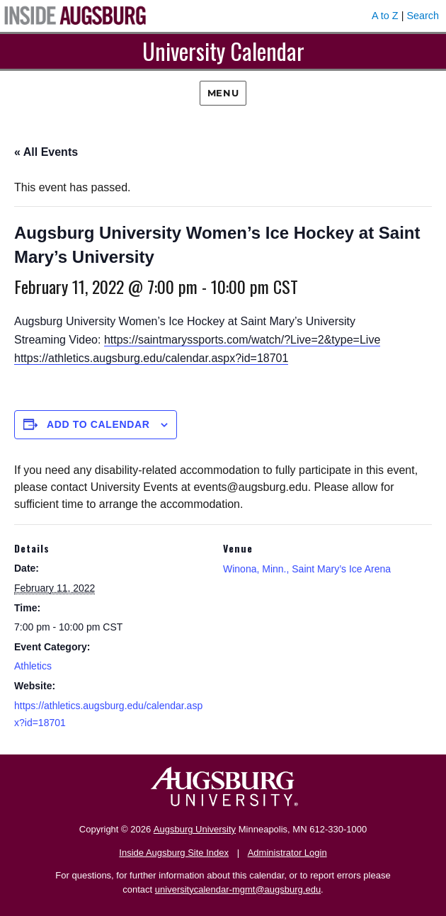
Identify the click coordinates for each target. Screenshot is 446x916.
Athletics (33, 666)
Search (422, 15)
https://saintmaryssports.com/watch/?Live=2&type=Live (242, 340)
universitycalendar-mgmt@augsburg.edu (238, 889)
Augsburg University (195, 829)
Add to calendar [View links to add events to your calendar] (98, 424)
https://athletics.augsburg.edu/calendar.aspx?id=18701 (151, 358)
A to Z (385, 15)
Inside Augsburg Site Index (174, 852)
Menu (223, 92)
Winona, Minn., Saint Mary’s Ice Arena (307, 569)
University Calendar (223, 50)
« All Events (46, 152)
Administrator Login (287, 852)
